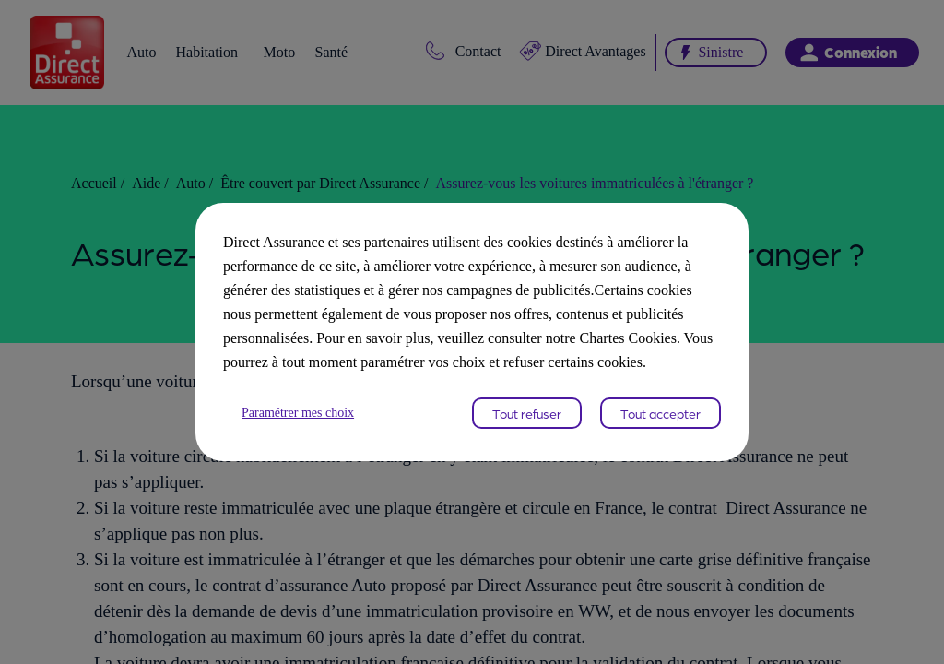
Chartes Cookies (510, 350)
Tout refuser (526, 425)
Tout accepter (660, 425)
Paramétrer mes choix (306, 425)
